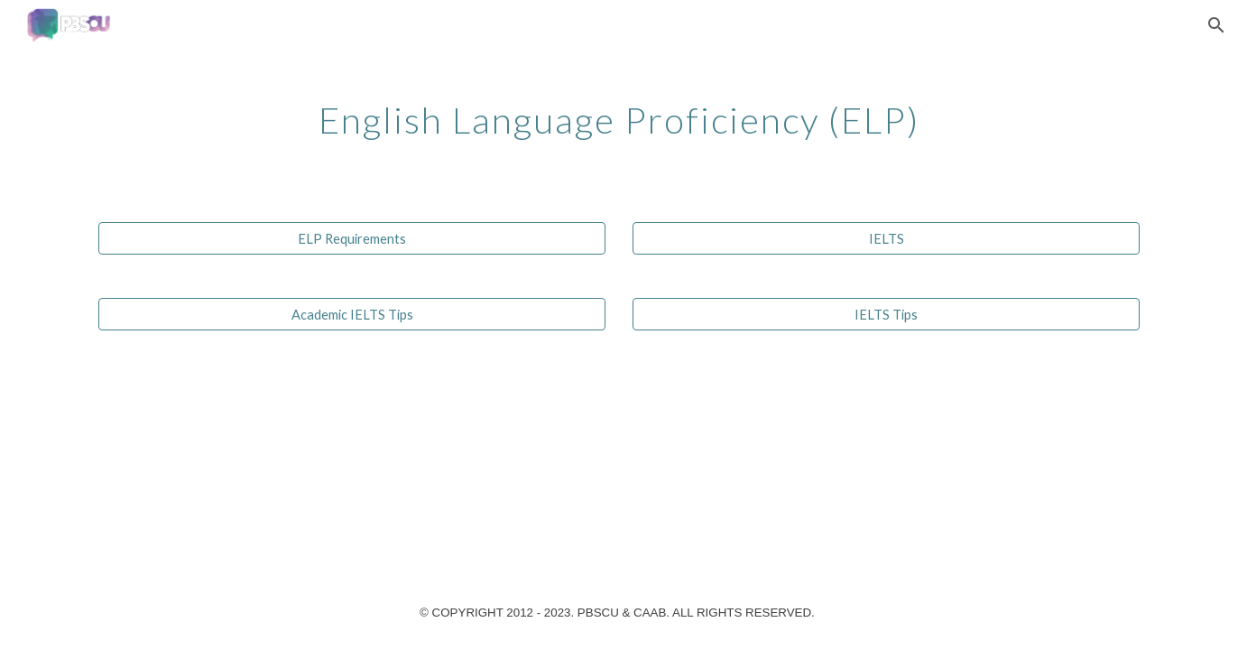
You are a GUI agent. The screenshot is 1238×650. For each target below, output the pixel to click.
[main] (619, 113)
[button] (1216, 25)
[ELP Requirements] (352, 238)
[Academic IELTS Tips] (352, 314)
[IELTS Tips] (886, 314)
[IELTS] (886, 238)
